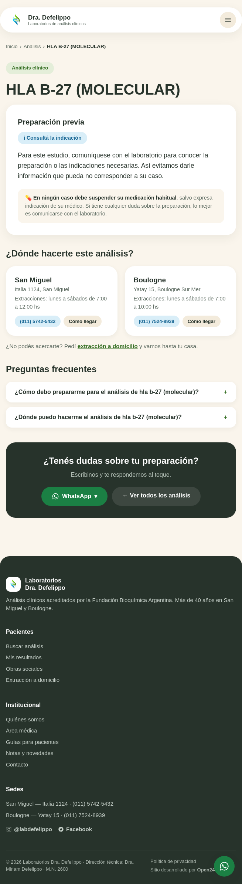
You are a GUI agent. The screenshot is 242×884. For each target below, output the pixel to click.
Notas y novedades (29, 753)
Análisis (32, 46)
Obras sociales (24, 669)
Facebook (75, 829)
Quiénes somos (25, 719)
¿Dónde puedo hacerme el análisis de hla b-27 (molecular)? (121, 417)
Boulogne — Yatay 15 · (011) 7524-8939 (55, 815)
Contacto (17, 764)
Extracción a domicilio (32, 680)
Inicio (12, 46)
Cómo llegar (82, 321)
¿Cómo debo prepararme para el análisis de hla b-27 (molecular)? (121, 392)
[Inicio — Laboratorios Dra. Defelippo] (47, 20)
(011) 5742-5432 (37, 321)
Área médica (21, 730)
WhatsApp (74, 496)
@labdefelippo (29, 829)
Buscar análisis (24, 646)
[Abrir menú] (228, 20)
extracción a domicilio (108, 346)
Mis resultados (24, 657)
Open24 (206, 870)
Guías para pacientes (32, 742)
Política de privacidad (173, 861)
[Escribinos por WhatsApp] (224, 866)
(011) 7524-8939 (156, 321)
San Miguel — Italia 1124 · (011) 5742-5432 (59, 803)
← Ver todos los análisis (156, 495)
